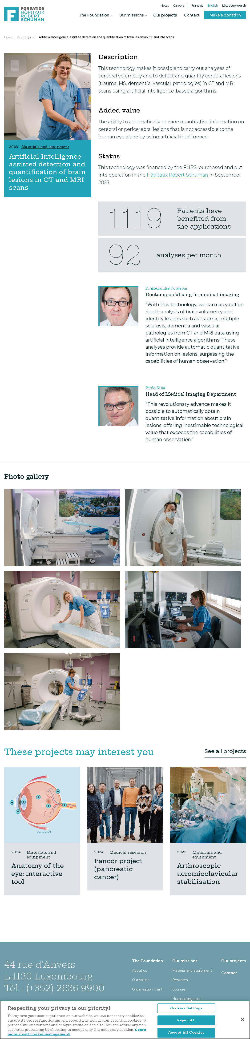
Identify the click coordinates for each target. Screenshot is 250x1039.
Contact (192, 15)
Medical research (127, 852)
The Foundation (94, 15)
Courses (178, 989)
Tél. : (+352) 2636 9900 (54, 988)
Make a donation (225, 15)
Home (8, 37)
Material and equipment (192, 970)
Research (180, 980)
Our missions (131, 15)
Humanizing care (186, 999)
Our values (140, 980)
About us (139, 970)
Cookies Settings (186, 1023)
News (165, 5)
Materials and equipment (41, 854)
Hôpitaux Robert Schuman (177, 175)
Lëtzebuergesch (234, 5)
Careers (178, 5)
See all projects (225, 751)
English (212, 5)
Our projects (165, 15)
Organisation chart (147, 989)
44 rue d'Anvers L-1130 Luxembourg (48, 970)
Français (197, 5)
